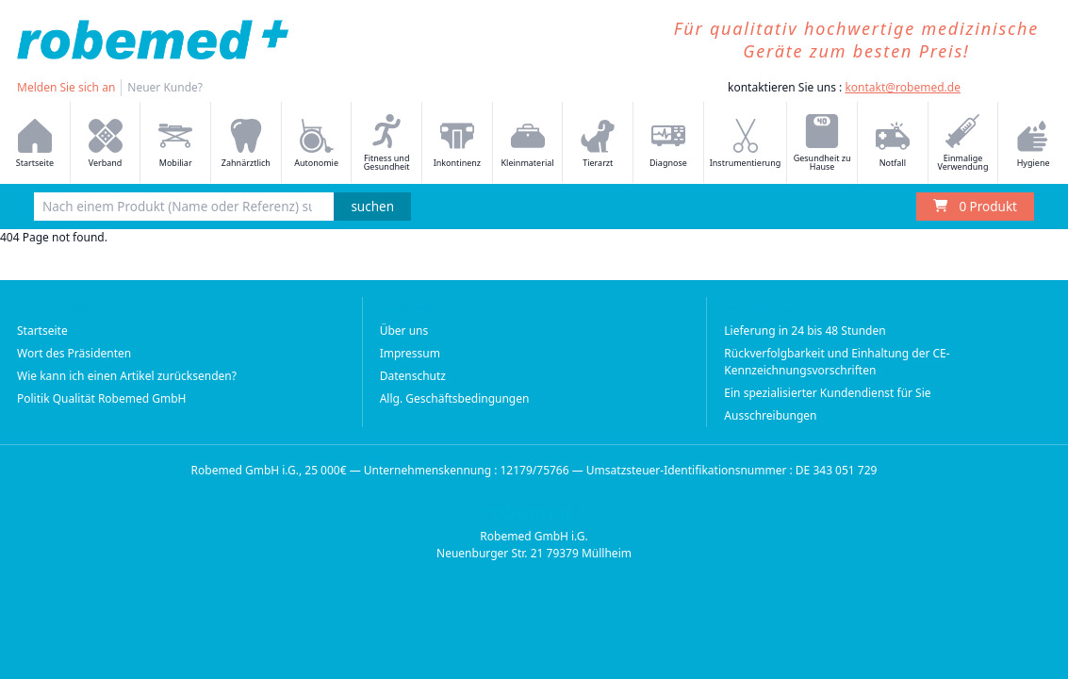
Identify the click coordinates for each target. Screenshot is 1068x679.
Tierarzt (598, 144)
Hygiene (1033, 144)
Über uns (404, 331)
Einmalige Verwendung (963, 143)
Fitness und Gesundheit (387, 143)
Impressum (410, 353)
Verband (106, 144)
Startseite (35, 144)
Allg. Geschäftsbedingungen (455, 398)
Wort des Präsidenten (74, 353)
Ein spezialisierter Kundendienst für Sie (827, 393)
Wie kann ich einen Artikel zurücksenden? (127, 376)
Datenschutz (413, 376)
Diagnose (668, 144)
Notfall (893, 144)
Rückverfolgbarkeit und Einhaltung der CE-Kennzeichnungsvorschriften (836, 361)
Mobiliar (175, 144)
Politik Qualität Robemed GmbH (102, 398)
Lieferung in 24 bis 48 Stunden (804, 331)
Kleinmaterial (527, 144)
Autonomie (316, 144)
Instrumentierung (745, 144)
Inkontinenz (457, 144)
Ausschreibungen (770, 415)
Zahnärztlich (246, 144)
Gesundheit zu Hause (822, 143)
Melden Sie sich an (66, 87)
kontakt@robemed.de (903, 87)
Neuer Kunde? (165, 87)
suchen (372, 206)
